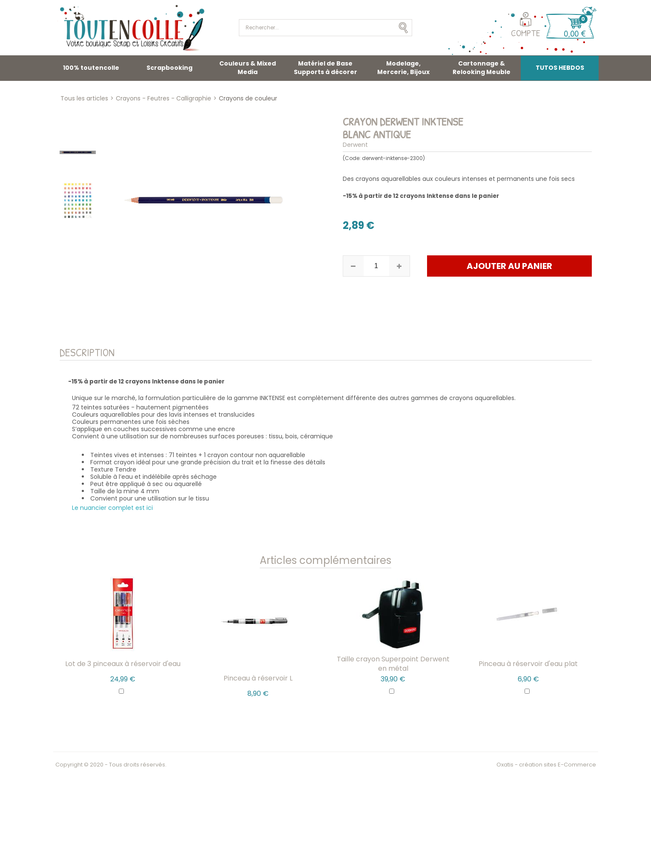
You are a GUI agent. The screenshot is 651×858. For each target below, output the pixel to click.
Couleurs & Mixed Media (247, 67)
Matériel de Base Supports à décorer (325, 67)
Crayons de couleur (248, 98)
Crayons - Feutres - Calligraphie (163, 98)
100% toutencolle (91, 67)
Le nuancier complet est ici (112, 507)
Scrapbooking (169, 67)
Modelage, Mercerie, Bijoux (403, 67)
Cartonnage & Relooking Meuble (481, 67)
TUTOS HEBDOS (560, 67)
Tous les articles (84, 98)
